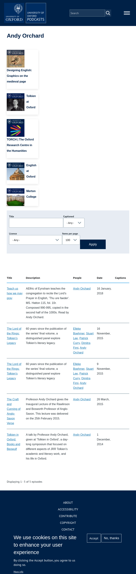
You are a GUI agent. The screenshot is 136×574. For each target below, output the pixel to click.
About (68, 503)
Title (11, 216)
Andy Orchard (82, 288)
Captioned (68, 216)
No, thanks (111, 538)
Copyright (68, 523)
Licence (13, 234)
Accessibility (68, 510)
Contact (68, 530)
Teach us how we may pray (14, 293)
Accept (93, 538)
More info (18, 571)
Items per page (70, 234)
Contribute (68, 516)
